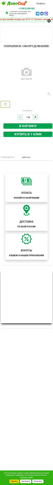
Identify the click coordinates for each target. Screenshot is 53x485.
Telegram (37, 13)
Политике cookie (26, 477)
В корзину (28, 126)
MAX (46, 13)
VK (41, 13)
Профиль (40, 3)
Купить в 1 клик (28, 134)
